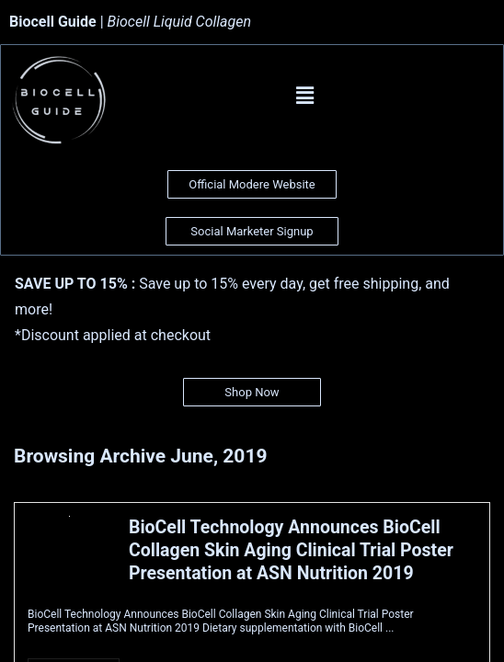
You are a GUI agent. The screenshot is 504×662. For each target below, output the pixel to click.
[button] (304, 95)
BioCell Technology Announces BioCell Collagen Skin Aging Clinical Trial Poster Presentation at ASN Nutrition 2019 (291, 550)
